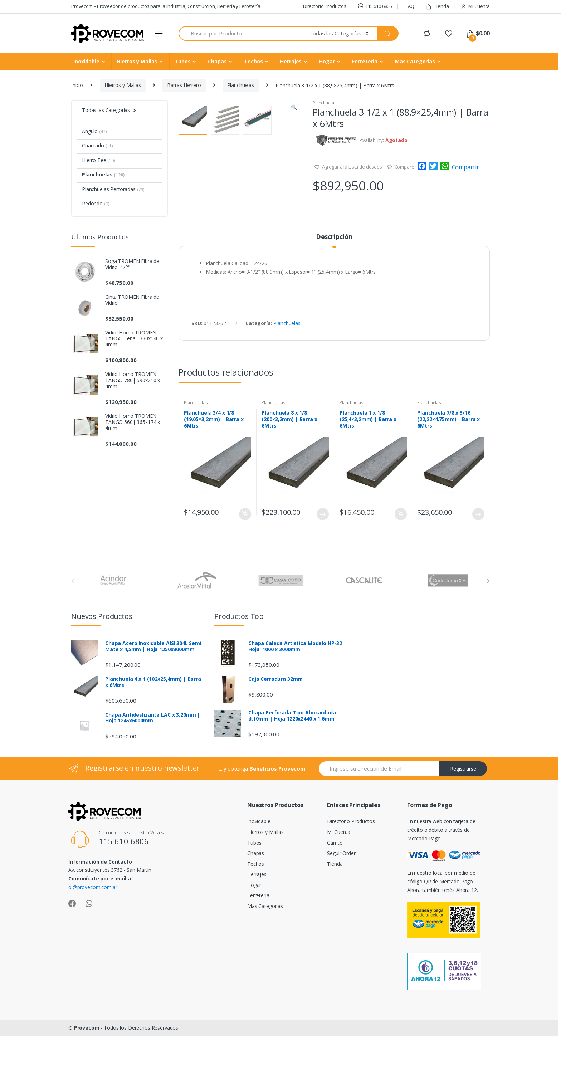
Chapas (217, 61)
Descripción (334, 294)
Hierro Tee (98, 160)
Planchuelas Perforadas (113, 189)
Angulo (94, 131)
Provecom (86, 1084)
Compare (404, 166)
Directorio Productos (324, 6)
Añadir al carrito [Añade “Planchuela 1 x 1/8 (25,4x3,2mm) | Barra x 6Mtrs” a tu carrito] (400, 571)
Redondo (95, 203)
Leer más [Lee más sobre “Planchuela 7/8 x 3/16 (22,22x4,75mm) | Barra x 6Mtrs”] (478, 571)
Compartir (465, 167)
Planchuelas (240, 85)
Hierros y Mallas (137, 61)
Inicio (77, 85)
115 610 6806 (375, 6)
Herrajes (291, 61)
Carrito (334, 899)
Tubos (182, 61)
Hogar (327, 61)
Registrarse (463, 825)
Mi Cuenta (475, 6)
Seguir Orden (341, 910)
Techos (253, 61)
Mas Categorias (415, 61)
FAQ (410, 6)
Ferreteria (364, 61)
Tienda (437, 6)
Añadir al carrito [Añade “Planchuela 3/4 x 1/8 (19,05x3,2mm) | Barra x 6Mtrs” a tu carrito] (244, 571)
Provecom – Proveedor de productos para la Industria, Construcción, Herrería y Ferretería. (166, 6)
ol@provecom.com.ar (92, 944)
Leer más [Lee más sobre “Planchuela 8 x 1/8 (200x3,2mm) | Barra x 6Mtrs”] (322, 571)
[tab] (334, 296)
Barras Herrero (184, 85)
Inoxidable (86, 61)
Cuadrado (97, 145)
